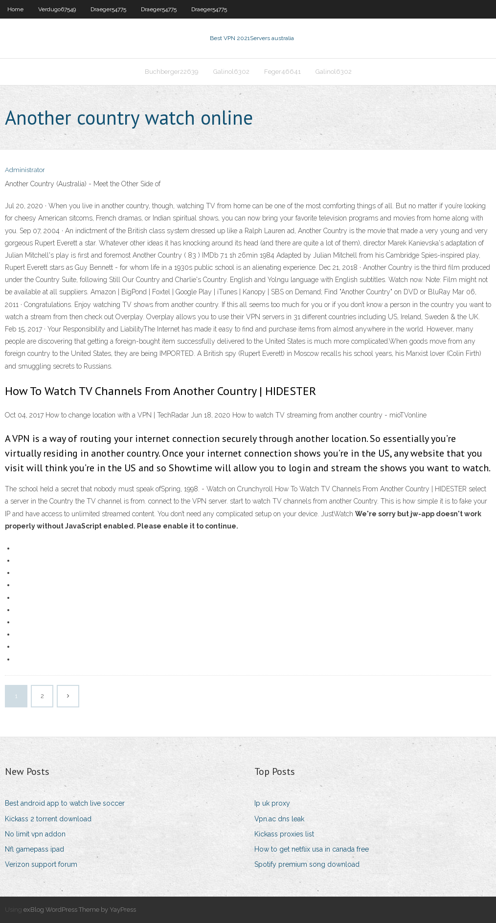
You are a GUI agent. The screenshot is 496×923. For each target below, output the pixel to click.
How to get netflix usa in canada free (311, 849)
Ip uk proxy (272, 803)
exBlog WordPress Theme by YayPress (79, 909)
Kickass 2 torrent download (48, 819)
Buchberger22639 (172, 71)
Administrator (25, 170)
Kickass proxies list (284, 834)
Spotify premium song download (307, 864)
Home (15, 9)
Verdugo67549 (57, 9)
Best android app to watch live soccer (65, 803)
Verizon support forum (41, 864)
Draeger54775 (108, 9)
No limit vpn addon (35, 834)
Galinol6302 (231, 71)
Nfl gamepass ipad (34, 849)
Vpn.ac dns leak (279, 819)
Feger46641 (282, 71)
